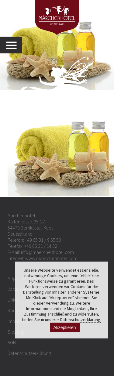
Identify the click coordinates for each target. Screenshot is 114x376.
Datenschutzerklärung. (80, 319)
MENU (14, 45)
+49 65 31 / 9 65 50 (43, 240)
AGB (12, 342)
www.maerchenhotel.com (51, 258)
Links (12, 300)
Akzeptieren (65, 327)
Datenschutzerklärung (29, 353)
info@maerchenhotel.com (47, 252)
